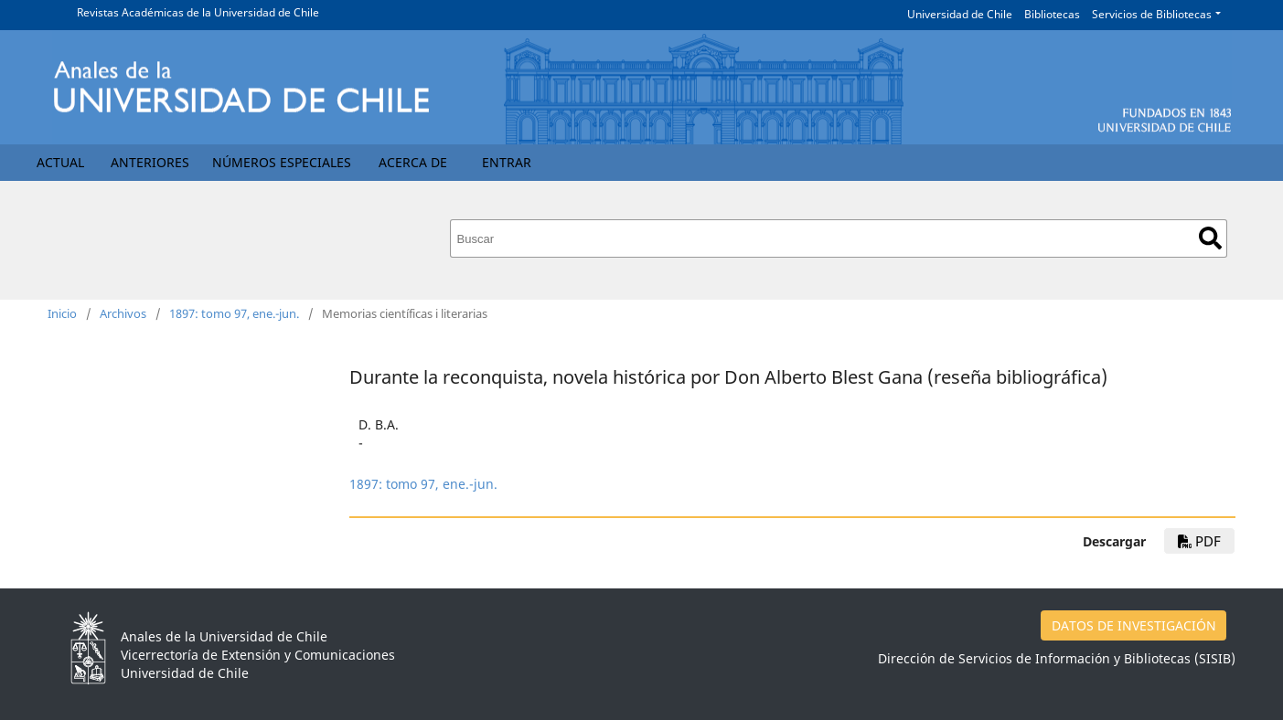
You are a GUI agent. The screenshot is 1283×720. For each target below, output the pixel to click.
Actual (60, 162)
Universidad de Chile (959, 14)
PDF (1199, 541)
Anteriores (150, 162)
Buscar (1210, 238)
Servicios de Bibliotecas (1152, 14)
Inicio (62, 313)
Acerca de (413, 162)
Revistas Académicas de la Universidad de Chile (198, 12)
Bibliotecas (1052, 14)
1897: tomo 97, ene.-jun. (234, 313)
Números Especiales (281, 162)
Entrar (506, 162)
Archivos (123, 313)
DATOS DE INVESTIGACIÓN (1134, 625)
